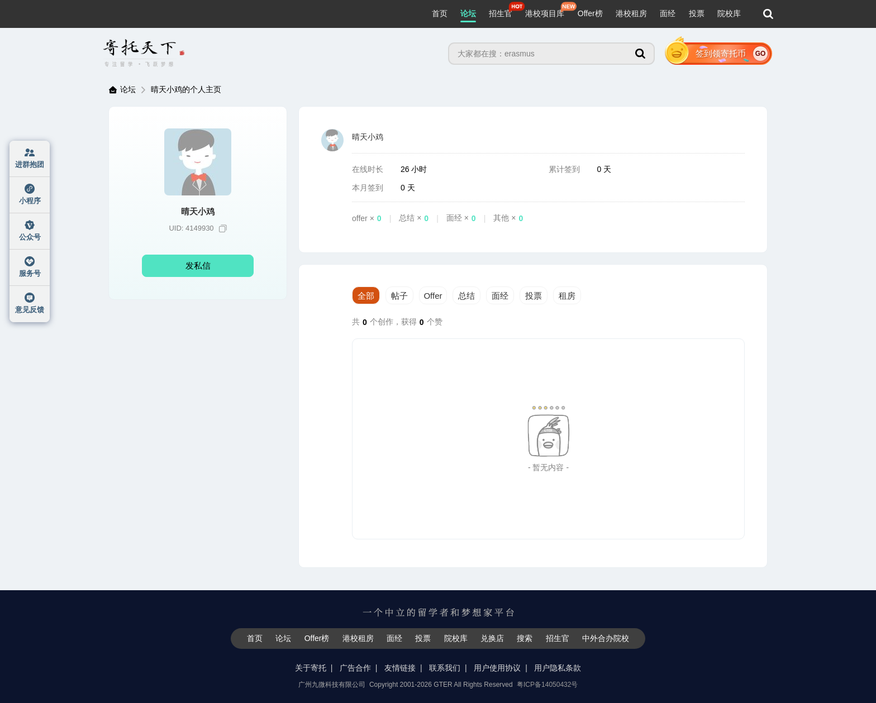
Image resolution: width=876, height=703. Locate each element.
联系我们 (444, 667)
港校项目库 (544, 13)
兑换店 (492, 638)
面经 (667, 13)
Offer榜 (590, 13)
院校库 (729, 13)
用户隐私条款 (557, 667)
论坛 (468, 13)
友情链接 (400, 667)
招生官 (500, 13)
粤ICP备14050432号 (547, 684)
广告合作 (355, 667)
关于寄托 (310, 667)
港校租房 (631, 13)
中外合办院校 (605, 638)
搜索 (524, 638)
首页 (439, 13)
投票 (696, 13)
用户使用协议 (497, 667)
